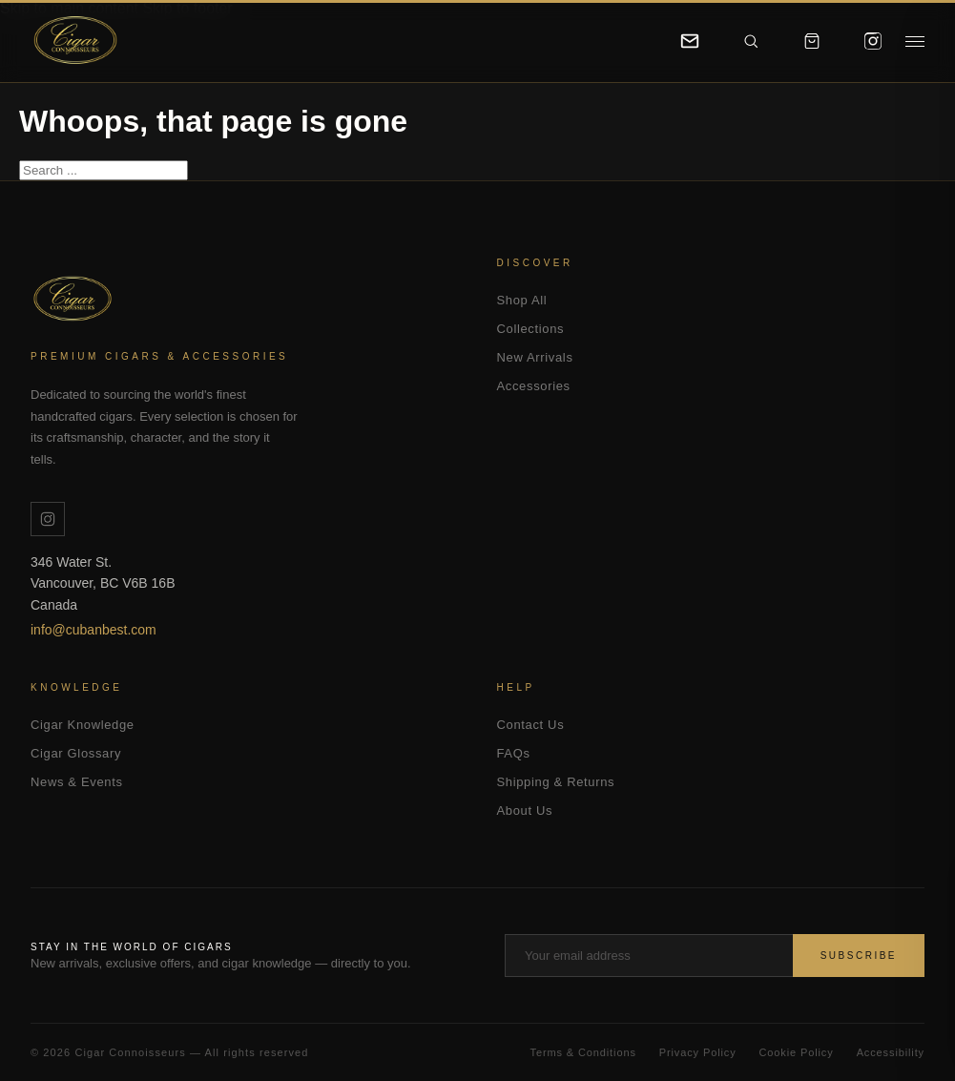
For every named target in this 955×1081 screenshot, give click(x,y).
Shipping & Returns (556, 782)
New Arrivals (535, 357)
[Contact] (690, 41)
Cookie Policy (796, 1052)
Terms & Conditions (583, 1052)
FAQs (513, 753)
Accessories (534, 386)
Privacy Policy (698, 1052)
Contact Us (531, 724)
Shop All (522, 300)
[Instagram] (873, 41)
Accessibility (890, 1052)
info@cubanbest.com (93, 629)
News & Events (77, 782)
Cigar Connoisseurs (83, 300)
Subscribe (858, 955)
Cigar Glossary (76, 753)
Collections (531, 329)
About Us (525, 810)
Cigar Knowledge (83, 724)
